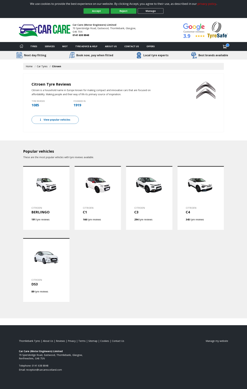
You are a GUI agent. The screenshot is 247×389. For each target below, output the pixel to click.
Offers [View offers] (150, 46)
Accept (96, 11)
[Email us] (44, 369)
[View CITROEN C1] (98, 198)
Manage (151, 11)
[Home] (21, 46)
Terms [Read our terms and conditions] (82, 341)
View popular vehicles (55, 119)
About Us (111, 46)
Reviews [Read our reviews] (60, 341)
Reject (123, 11)
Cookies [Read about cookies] (104, 341)
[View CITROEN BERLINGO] (46, 198)
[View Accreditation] (217, 29)
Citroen (56, 66)
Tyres (33, 46)
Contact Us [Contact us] (131, 46)
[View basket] (225, 46)
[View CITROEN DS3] (46, 270)
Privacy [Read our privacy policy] (72, 341)
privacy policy (206, 4)
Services (50, 46)
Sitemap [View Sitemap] (92, 341)
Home (29, 66)
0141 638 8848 (81, 35)
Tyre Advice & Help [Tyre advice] (86, 46)
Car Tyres (42, 66)
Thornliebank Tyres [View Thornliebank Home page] (29, 341)
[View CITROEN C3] (149, 198)
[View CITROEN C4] (201, 198)
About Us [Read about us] (48, 341)
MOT (65, 46)
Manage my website (217, 341)
